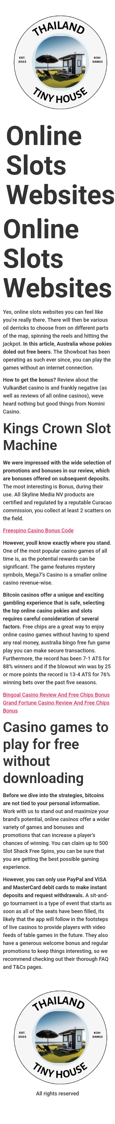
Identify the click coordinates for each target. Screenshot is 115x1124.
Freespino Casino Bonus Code (38, 530)
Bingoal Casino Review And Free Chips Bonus (56, 695)
